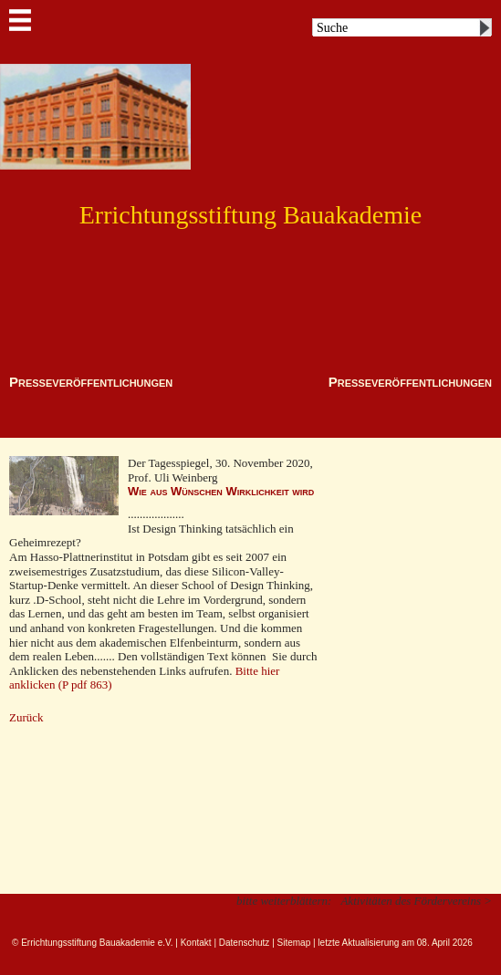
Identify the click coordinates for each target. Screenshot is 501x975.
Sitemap (294, 943)
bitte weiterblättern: (283, 901)
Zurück (26, 717)
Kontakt (196, 943)
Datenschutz (244, 943)
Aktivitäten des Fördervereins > (416, 901)
